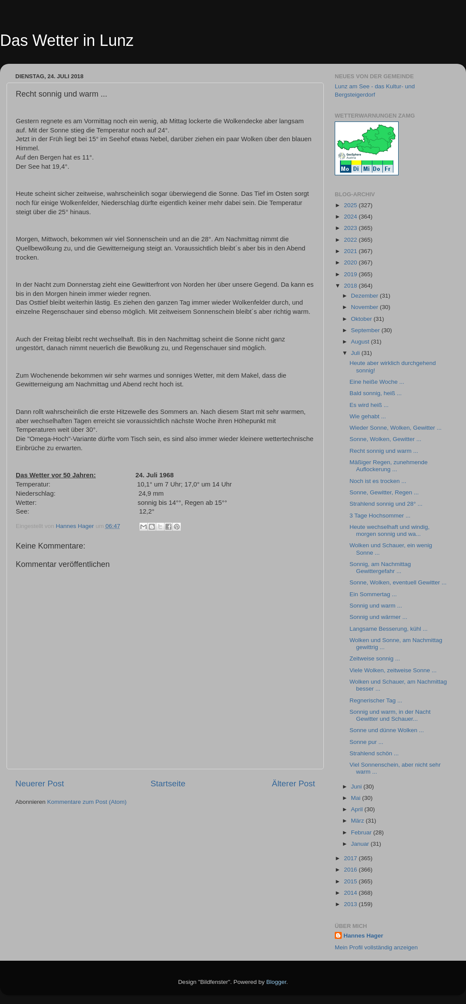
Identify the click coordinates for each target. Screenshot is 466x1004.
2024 (351, 216)
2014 (351, 892)
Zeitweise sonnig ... (375, 658)
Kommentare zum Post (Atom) (87, 802)
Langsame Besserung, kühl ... (389, 628)
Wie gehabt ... (368, 416)
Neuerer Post (39, 783)
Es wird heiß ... (369, 405)
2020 (351, 262)
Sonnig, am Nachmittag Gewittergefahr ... (380, 567)
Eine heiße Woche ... (377, 382)
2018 (351, 285)
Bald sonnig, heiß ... (376, 393)
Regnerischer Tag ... (376, 700)
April (357, 809)
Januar (361, 844)
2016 (351, 869)
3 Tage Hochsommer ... (380, 515)
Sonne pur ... (366, 742)
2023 (351, 228)
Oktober (362, 319)
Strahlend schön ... (374, 753)
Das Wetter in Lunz (66, 40)
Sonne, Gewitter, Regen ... (384, 492)
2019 (351, 274)
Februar (362, 832)
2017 (351, 858)
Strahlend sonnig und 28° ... (386, 503)
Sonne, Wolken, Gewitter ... (385, 439)
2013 (351, 904)
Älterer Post (293, 783)
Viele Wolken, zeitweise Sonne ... (393, 670)
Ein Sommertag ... (373, 594)
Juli (356, 353)
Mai (356, 798)
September (366, 330)
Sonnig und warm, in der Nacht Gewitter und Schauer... (390, 715)
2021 (351, 251)
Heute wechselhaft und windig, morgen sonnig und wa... (390, 530)
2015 (351, 881)
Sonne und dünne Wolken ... (387, 730)
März (358, 820)
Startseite (168, 783)
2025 (351, 205)
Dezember (365, 295)
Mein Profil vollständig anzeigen (376, 947)
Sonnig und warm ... (376, 605)
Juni (357, 786)
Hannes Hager (363, 935)
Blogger (276, 982)
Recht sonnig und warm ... (384, 451)
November (365, 307)
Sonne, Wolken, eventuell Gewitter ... (398, 582)
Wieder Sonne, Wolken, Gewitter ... (396, 427)
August (361, 341)
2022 (351, 239)
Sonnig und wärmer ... (378, 617)
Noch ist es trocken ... (378, 481)
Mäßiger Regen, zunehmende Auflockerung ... (389, 465)
